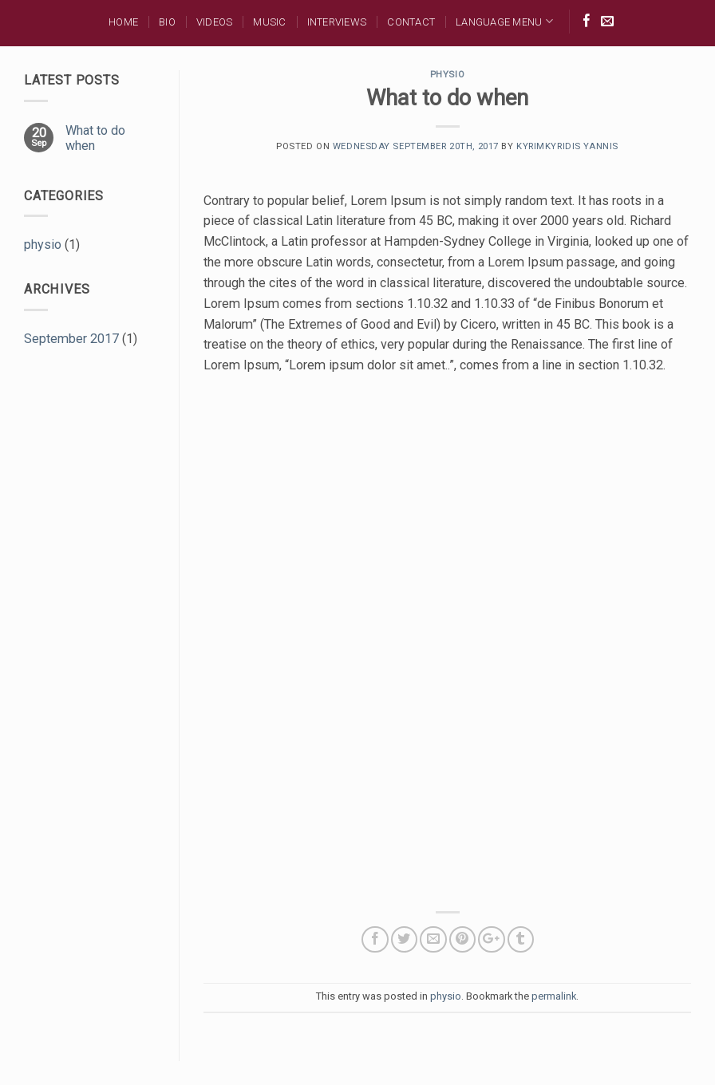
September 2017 (71, 338)
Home (123, 22)
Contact (411, 22)
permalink (553, 996)
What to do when (95, 138)
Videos (214, 22)
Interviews (337, 22)
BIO (167, 22)
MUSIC (269, 22)
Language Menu (504, 21)
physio (42, 244)
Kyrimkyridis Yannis (567, 146)
